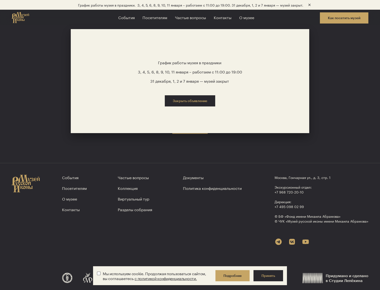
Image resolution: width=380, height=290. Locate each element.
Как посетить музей (344, 18)
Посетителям (154, 17)
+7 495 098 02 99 (289, 206)
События (126, 17)
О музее (246, 17)
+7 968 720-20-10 (289, 191)
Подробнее (232, 276)
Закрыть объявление (190, 101)
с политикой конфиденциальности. (166, 278)
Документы (193, 177)
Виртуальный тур (133, 198)
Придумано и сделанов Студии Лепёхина (335, 278)
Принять (268, 276)
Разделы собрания (135, 209)
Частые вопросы (190, 17)
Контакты (222, 17)
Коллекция (128, 188)
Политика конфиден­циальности (212, 188)
